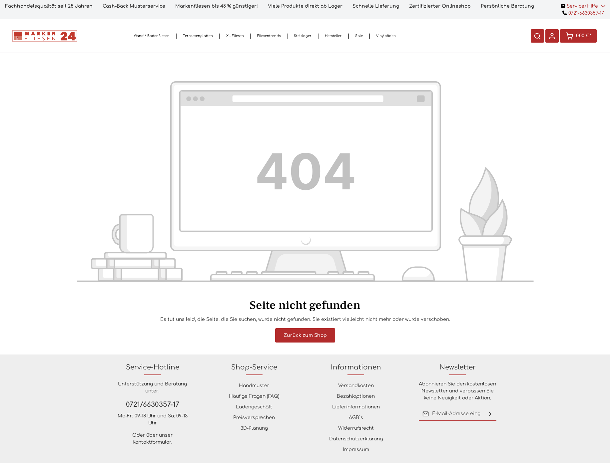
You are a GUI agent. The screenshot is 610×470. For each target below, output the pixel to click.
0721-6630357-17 (583, 13)
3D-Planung (254, 428)
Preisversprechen (254, 417)
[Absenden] (490, 414)
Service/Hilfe (583, 6)
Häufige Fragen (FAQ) (254, 396)
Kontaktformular (152, 442)
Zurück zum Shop (305, 335)
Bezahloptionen (356, 396)
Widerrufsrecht (356, 428)
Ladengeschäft (254, 406)
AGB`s (356, 417)
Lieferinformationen (356, 406)
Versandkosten (356, 385)
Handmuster (254, 385)
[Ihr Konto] (552, 36)
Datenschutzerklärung (356, 438)
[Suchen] (537, 36)
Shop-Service (254, 367)
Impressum (356, 449)
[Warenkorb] (578, 36)
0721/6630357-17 (152, 404)
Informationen (356, 367)
